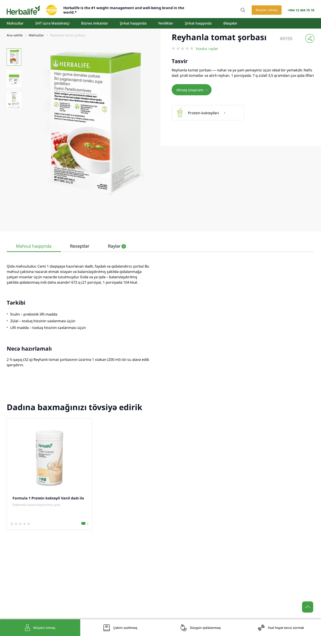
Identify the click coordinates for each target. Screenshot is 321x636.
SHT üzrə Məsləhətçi (52, 23)
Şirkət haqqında (133, 23)
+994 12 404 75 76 (301, 10)
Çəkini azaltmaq (125, 628)
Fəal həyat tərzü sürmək (286, 628)
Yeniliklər (165, 23)
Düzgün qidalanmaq (205, 628)
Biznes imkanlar (94, 23)
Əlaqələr (230, 23)
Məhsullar (15, 23)
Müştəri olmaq (267, 10)
